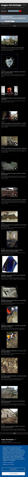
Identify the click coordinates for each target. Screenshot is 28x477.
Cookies (19, 442)
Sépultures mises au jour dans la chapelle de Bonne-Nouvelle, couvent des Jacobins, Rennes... (12, 250)
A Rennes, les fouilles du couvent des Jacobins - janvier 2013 (14, 148)
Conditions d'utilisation (6, 442)
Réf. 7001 (3, 248)
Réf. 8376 (3, 171)
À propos (3, 441)
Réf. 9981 (3, 96)
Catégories (3, 13)
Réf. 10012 (3, 70)
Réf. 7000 (3, 273)
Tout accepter (13, 473)
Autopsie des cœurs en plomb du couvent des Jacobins (12, 47)
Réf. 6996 (3, 374)
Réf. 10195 (3, 46)
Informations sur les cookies (8, 464)
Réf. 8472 (3, 121)
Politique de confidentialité (8, 462)
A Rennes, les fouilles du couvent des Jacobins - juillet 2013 (13, 199)
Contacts (10, 442)
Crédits (14, 442)
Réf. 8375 (3, 198)
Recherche (3, 11)
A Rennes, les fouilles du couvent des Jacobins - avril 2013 (13, 123)
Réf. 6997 (3, 349)
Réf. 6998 (3, 324)
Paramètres (13, 469)
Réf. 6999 (3, 298)
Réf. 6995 (3, 399)
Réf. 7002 (3, 223)
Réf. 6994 (3, 424)
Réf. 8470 (3, 146)
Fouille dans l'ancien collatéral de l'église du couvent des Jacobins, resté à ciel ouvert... (13, 427)
